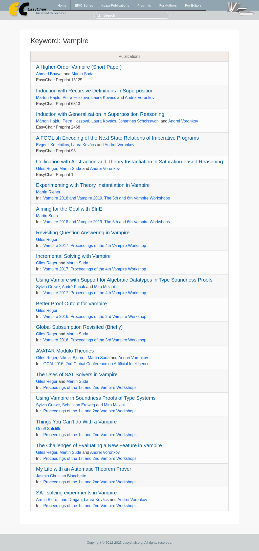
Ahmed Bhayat (49, 74)
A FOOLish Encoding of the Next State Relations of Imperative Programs (117, 138)
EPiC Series (84, 5)
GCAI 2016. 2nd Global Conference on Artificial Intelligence (96, 364)
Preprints (144, 5)
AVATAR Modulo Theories (65, 351)
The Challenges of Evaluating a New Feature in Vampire (99, 445)
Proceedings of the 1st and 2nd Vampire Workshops (90, 387)
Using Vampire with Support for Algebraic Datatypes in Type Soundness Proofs (124, 280)
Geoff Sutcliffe (48, 429)
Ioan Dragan (70, 499)
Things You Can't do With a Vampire (76, 421)
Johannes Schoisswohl (139, 121)
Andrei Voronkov (140, 97)
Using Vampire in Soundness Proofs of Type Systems (96, 398)
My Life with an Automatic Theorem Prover (83, 469)
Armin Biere (46, 499)
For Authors (168, 5)
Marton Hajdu (48, 97)
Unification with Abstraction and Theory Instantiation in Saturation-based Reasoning (129, 161)
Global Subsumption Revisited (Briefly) (79, 327)
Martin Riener (48, 192)
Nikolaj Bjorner (72, 358)
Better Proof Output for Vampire (71, 303)
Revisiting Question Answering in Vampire (83, 232)
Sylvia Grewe (48, 287)
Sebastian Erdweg (78, 405)
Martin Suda (82, 74)
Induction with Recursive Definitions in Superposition (95, 90)
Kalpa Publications (115, 5)
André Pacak (73, 287)
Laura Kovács (103, 121)
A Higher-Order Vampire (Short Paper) (79, 67)
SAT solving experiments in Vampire (76, 492)
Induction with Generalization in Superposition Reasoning (100, 114)
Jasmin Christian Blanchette (61, 476)
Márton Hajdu (48, 121)
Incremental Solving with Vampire (73, 256)
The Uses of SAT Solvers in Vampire (77, 374)
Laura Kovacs (103, 97)
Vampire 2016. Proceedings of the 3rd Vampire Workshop (94, 316)
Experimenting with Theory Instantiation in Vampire (93, 185)
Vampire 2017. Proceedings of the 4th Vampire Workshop (94, 245)
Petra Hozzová (75, 97)
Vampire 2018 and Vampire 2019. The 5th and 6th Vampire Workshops (106, 198)
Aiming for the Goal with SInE (69, 209)
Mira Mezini (104, 287)
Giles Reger (46, 168)
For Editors (193, 5)
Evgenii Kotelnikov (52, 145)
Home (62, 5)
